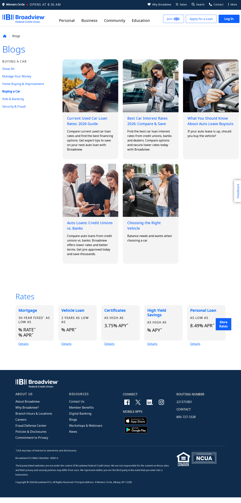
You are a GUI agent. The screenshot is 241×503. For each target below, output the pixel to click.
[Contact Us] (216, 4)
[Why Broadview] (159, 4)
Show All (8, 69)
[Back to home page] (4, 36)
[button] (197, 4)
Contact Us (76, 407)
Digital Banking (80, 419)
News (73, 437)
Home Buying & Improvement (23, 84)
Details (23, 349)
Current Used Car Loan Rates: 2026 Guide (85, 123)
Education (141, 20)
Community (114, 20)
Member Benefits (81, 413)
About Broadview (27, 407)
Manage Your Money (16, 76)
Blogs (73, 425)
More (232, 4)
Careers (21, 425)
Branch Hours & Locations (33, 419)
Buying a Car (11, 91)
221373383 (184, 407)
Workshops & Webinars (85, 431)
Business (89, 20)
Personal (67, 20)
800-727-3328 (186, 422)
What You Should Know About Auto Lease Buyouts (206, 123)
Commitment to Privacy (31, 443)
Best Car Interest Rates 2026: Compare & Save (149, 123)
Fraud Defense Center (31, 431)
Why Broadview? (27, 413)
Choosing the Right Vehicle (147, 230)
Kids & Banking (13, 99)
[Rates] (181, 4)
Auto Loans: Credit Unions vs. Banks (86, 230)
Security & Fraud (13, 106)
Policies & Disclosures (31, 437)
